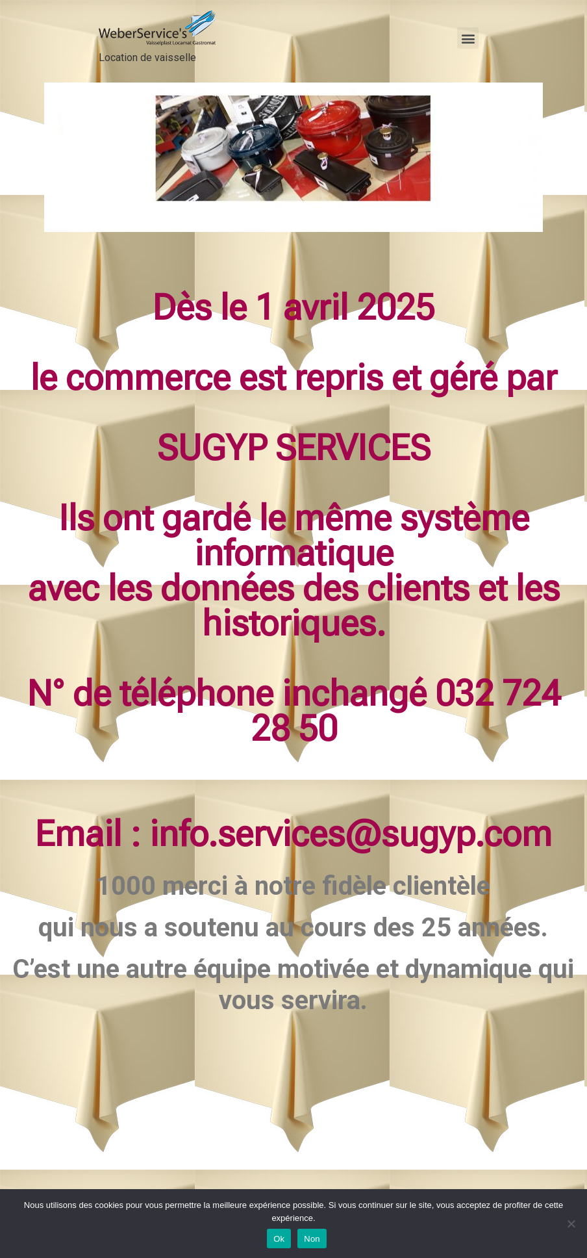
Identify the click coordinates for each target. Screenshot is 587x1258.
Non (312, 1239)
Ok (278, 1239)
